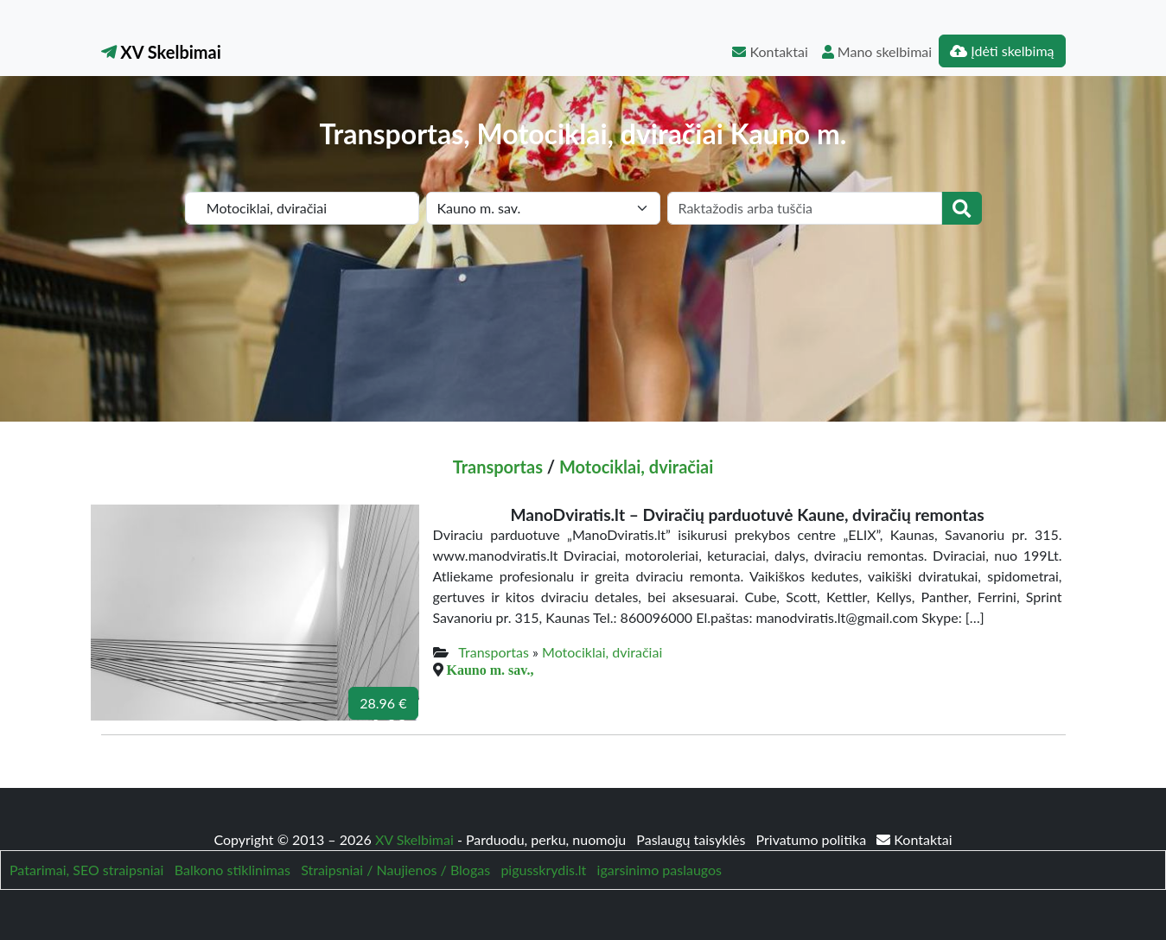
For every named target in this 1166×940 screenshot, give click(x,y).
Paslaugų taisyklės (692, 839)
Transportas (498, 466)
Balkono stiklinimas (232, 869)
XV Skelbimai (161, 51)
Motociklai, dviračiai (636, 466)
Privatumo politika (813, 839)
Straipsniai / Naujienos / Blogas (395, 869)
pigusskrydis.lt (543, 869)
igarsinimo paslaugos (659, 869)
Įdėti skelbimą (1002, 50)
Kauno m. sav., (490, 669)
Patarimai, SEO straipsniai (86, 869)
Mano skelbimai (877, 51)
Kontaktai (769, 51)
